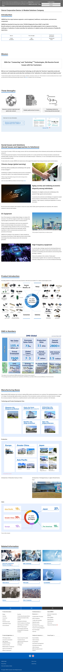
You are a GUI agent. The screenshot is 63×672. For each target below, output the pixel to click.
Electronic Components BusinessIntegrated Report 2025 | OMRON (12, 123)
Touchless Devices (21, 639)
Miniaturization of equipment (8, 646)
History (4, 600)
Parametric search (6, 621)
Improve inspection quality (23, 637)
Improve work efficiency (7, 648)
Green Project (50, 635)
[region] (31, 3)
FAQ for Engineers (36, 618)
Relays (4, 614)
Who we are (49, 623)
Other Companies (27, 600)
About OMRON (50, 617)
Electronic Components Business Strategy (8, 564)
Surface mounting (6, 644)
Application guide (35, 622)
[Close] (61, 3)
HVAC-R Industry (35, 647)
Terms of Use (33, 661)
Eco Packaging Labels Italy (23, 628)
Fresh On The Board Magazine (38, 627)
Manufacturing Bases (51, 39)
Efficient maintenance (7, 650)
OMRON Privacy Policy (32, 4)
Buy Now (19, 614)
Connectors (5, 618)
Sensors (4, 619)
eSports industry (35, 639)
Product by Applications (8, 635)
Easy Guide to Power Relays (37, 625)
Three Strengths (31, 35)
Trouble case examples (37, 620)
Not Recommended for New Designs (23, 618)
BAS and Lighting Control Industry (37, 649)
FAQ (10, 608)
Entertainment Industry (37, 645)
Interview (34, 631)
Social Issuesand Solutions (51, 36)
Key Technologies (35, 629)
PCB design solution (6, 637)
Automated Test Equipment (38, 643)
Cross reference (6, 625)
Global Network (47, 563)
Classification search (7, 623)
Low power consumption (7, 639)
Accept (51, 5)
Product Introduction (11, 39)
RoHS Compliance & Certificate (24, 623)
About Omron (6, 582)
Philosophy (25, 582)
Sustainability (47, 582)
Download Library (36, 611)
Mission (11, 35)
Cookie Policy (33, 663)
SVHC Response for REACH (23, 624)
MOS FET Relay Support (22, 626)
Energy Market (35, 641)
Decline (51, 3)
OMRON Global (3, 661)
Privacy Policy (3, 663)
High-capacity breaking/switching (6, 642)
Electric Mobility (35, 637)
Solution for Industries (37, 635)
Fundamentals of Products (37, 616)
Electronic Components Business (52, 615)
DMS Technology (27, 563)
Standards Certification (22, 621)
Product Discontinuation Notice (24, 616)
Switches (4, 616)
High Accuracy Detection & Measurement (23, 642)
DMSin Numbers (31, 39)
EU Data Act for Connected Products (23, 631)
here (26, 77)
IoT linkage (20, 644)
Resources (34, 614)
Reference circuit (35, 624)
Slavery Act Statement (52, 624)
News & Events (50, 619)
